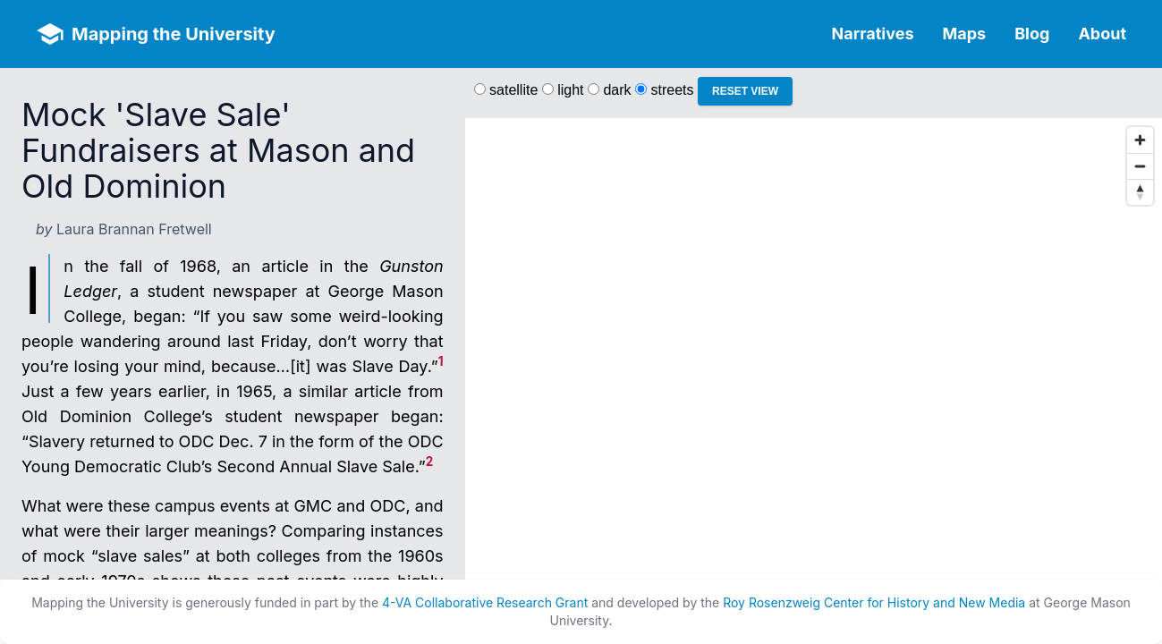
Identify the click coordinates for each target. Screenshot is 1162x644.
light (570, 89)
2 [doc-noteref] (430, 461)
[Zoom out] (1140, 166)
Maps (965, 33)
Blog (1031, 33)
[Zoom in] (1140, 140)
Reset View (745, 91)
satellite (513, 89)
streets (672, 89)
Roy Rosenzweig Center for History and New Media (874, 602)
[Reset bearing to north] (1140, 192)
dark (617, 89)
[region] (813, 374)
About (1102, 33)
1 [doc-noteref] (441, 361)
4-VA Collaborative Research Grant (485, 602)
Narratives (873, 33)
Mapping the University (174, 34)
